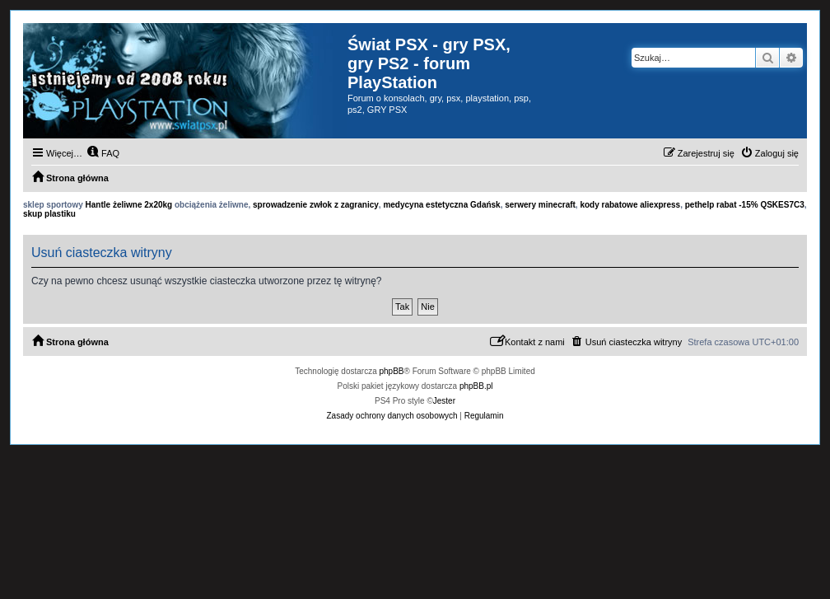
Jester (444, 400)
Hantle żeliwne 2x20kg (129, 204)
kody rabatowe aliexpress (630, 204)
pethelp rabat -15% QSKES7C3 (744, 204)
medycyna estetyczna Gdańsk (441, 204)
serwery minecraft (540, 204)
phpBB (392, 371)
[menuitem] (102, 153)
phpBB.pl (476, 386)
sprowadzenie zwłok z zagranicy (316, 204)
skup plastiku (49, 213)
